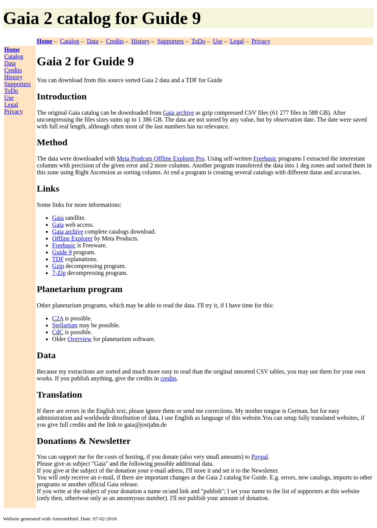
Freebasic (265, 158)
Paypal (259, 456)
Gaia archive (178, 112)
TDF (57, 259)
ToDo (198, 41)
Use (218, 41)
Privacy (261, 41)
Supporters (170, 41)
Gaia (57, 217)
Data (92, 41)
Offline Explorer (72, 238)
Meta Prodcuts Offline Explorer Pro (161, 158)
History (140, 41)
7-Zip (59, 273)
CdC (57, 332)
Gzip (58, 266)
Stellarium (65, 325)
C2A (57, 318)
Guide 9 (62, 252)
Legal (237, 41)
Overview (80, 339)
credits (168, 378)
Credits (114, 41)
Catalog (69, 41)
